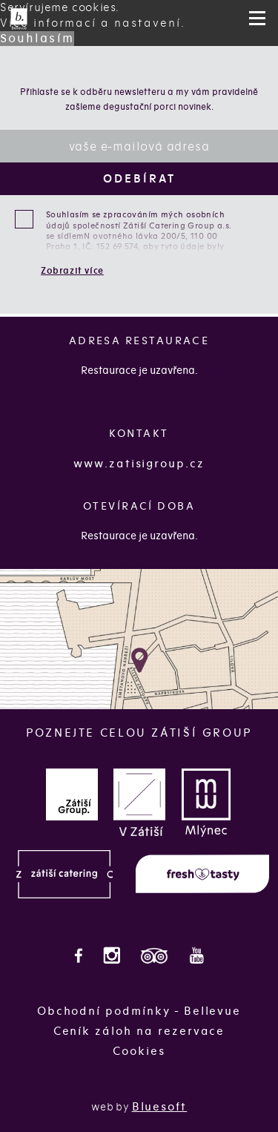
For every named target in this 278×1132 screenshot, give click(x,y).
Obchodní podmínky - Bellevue (139, 1011)
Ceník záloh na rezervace (139, 1031)
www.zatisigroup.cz (139, 463)
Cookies (139, 1051)
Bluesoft (160, 1106)
